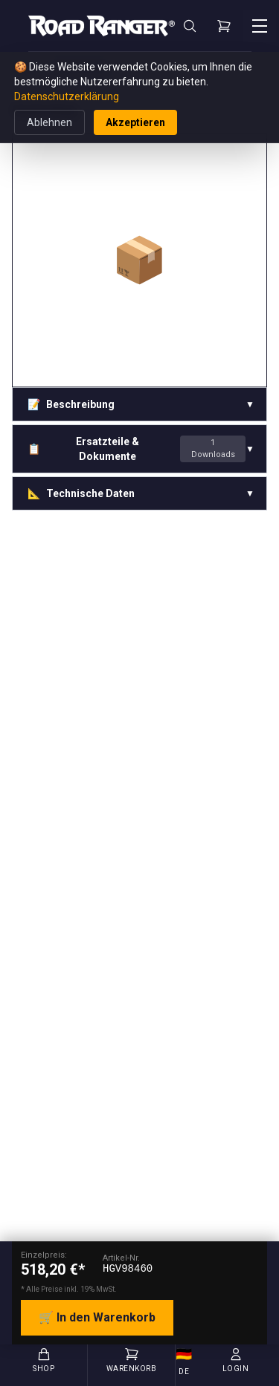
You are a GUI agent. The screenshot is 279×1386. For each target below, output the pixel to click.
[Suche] (190, 26)
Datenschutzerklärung (66, 96)
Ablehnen (49, 122)
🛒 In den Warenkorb (97, 1317)
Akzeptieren (135, 122)
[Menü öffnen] (259, 26)
